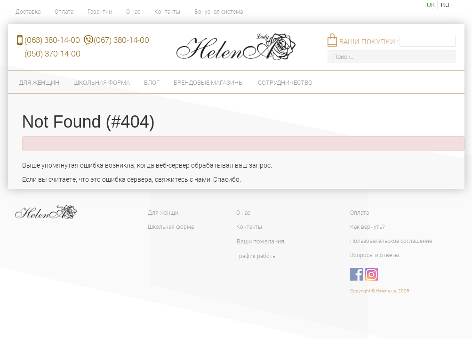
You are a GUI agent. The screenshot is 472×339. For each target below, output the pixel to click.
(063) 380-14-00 (52, 39)
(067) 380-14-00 (121, 39)
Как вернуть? (367, 226)
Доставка (28, 11)
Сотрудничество (285, 82)
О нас (133, 11)
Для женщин (39, 82)
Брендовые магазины (209, 82)
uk (431, 4)
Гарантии (100, 11)
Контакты (167, 11)
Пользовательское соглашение (391, 240)
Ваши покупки (367, 41)
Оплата (64, 11)
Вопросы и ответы (374, 254)
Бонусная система (218, 11)
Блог (152, 82)
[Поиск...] (392, 57)
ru (445, 4)
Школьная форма (101, 82)
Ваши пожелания (260, 241)
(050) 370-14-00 (52, 53)
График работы (256, 255)
